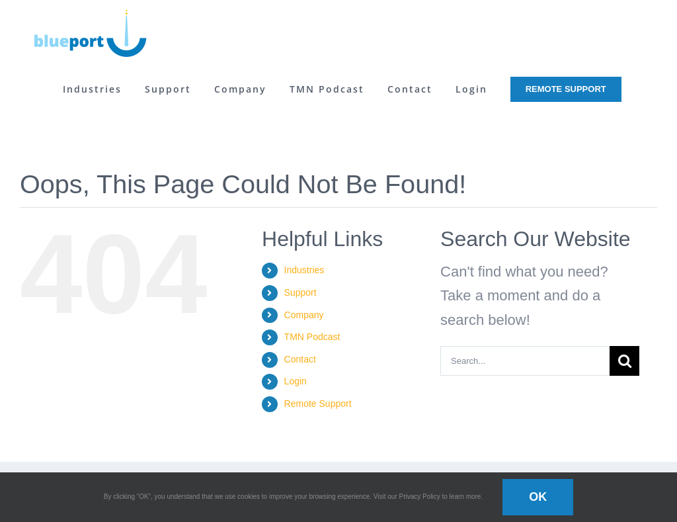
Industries (304, 270)
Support (300, 292)
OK (538, 496)
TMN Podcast (312, 336)
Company (304, 315)
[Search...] (525, 361)
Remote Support (318, 403)
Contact (300, 359)
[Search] (624, 361)
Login (295, 381)
